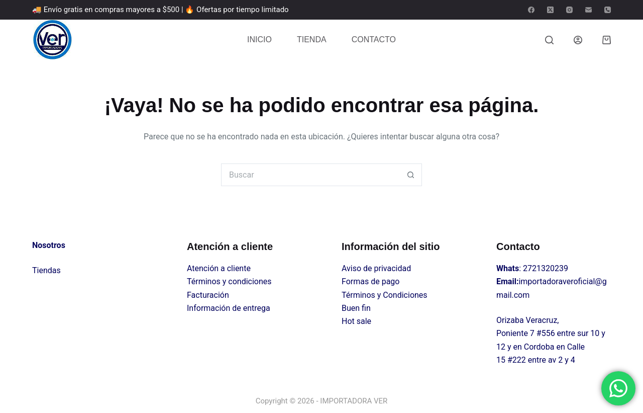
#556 (546, 333)
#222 (516, 360)
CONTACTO (374, 39)
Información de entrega (228, 308)
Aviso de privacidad (376, 268)
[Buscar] (549, 40)
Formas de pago (370, 281)
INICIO (259, 39)
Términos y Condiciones (384, 295)
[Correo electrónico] (588, 10)
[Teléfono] (607, 10)
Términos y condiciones (229, 281)
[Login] (578, 40)
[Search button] (410, 174)
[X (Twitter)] (550, 10)
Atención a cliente (219, 268)
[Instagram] (569, 10)
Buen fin (356, 308)
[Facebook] (531, 10)
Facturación (208, 295)
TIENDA (312, 39)
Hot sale (356, 321)
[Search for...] (310, 174)
